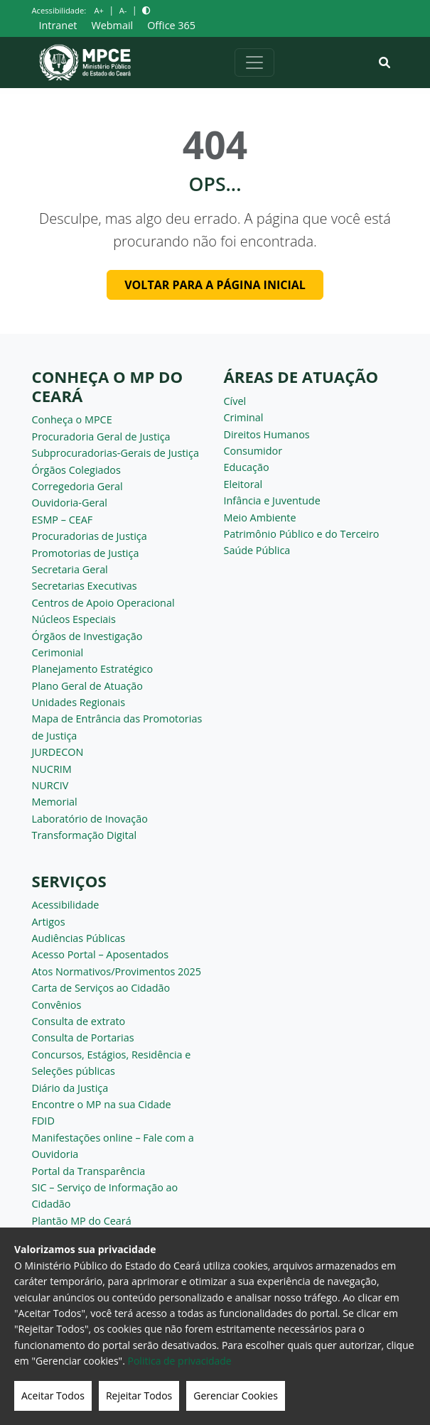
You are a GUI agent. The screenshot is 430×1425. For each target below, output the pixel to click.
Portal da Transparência (89, 1171)
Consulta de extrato (79, 1021)
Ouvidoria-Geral (70, 502)
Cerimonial (58, 652)
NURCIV (50, 785)
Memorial (54, 801)
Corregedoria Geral (77, 486)
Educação (246, 467)
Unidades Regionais (79, 702)
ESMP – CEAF (62, 519)
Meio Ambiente (260, 517)
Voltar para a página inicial (215, 285)
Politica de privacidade (180, 1360)
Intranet (58, 25)
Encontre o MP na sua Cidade (101, 1104)
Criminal (244, 417)
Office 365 (171, 25)
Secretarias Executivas (84, 585)
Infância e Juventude (272, 500)
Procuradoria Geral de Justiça (101, 436)
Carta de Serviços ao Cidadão (101, 988)
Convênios (57, 1005)
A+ (98, 10)
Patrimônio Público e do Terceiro (302, 534)
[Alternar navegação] (254, 62)
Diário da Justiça (70, 1088)
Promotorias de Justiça (85, 553)
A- (123, 10)
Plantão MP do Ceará (81, 1221)
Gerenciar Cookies (235, 1395)
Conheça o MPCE (72, 419)
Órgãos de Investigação (87, 636)
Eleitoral (243, 484)
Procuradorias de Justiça (89, 536)
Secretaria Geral (70, 569)
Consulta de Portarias (83, 1037)
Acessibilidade (66, 904)
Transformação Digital (84, 835)
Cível (235, 401)
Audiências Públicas (79, 938)
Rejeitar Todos (139, 1395)
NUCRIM (52, 769)
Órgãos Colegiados (76, 470)
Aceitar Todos (53, 1395)
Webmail (112, 25)
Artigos (48, 921)
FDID (43, 1120)
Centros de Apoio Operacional (103, 602)
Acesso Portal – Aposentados (100, 954)
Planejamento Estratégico (93, 669)
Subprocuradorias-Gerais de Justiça (115, 453)
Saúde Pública (257, 550)
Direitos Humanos (267, 434)
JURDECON (58, 752)
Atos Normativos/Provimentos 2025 (116, 971)
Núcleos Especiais (74, 619)
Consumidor (253, 450)
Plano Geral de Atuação (88, 686)
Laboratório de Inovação (90, 818)
